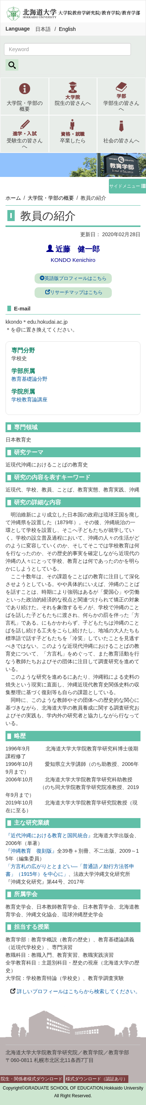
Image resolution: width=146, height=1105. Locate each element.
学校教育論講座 (29, 399)
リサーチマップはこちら (73, 292)
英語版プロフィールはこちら (73, 278)
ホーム (13, 198)
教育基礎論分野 (29, 379)
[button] (24, 96)
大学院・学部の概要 (51, 198)
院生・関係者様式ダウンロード (32, 1078)
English (67, 29)
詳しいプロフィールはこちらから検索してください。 (77, 991)
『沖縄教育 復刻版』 (31, 851)
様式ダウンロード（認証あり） (97, 1078)
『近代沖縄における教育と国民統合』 (49, 835)
